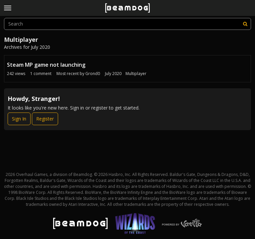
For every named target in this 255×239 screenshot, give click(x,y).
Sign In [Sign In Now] (19, 119)
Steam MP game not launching (46, 64)
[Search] (245, 24)
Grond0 (92, 73)
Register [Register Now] (45, 119)
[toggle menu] (7, 8)
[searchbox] (127, 24)
